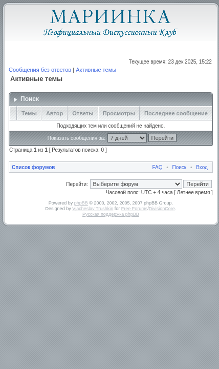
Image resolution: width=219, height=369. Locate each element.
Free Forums (134, 208)
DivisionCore (162, 208)
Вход (202, 167)
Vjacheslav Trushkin (92, 208)
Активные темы (96, 70)
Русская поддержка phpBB (110, 214)
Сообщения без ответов (40, 70)
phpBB (81, 203)
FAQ (157, 167)
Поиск (179, 167)
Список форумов (33, 167)
